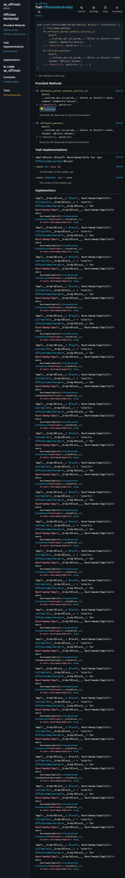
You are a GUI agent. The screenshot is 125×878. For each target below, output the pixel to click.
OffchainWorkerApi (48, 161)
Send (75, 222)
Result (54, 45)
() (61, 45)
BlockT (73, 198)
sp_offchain (41, 3)
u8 (53, 166)
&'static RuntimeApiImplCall (55, 222)
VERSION (50, 177)
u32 (60, 177)
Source (39, 15)
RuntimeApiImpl (46, 209)
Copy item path (39, 11)
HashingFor (56, 219)
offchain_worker (58, 50)
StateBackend (70, 216)
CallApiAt (42, 202)
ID (46, 166)
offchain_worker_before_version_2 (70, 31)
